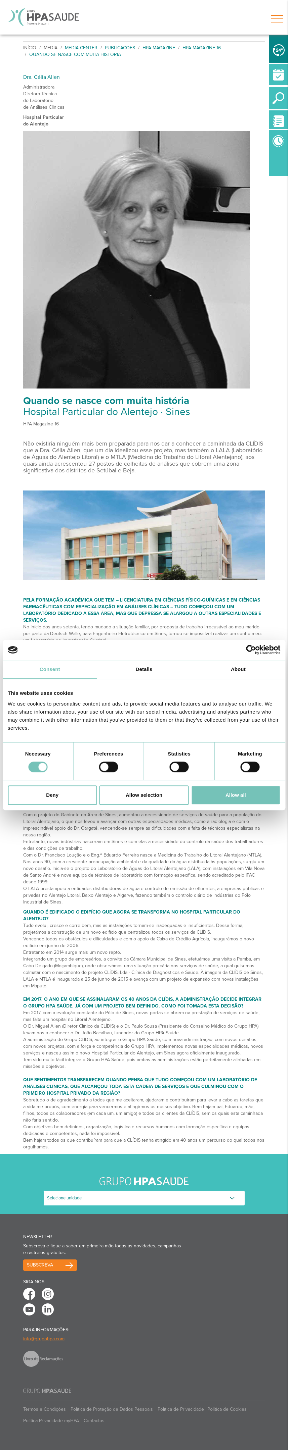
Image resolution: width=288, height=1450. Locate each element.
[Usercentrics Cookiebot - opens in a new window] (250, 650)
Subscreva (40, 1265)
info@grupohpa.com (44, 1339)
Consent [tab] (50, 669)
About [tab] (238, 669)
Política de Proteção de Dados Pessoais (112, 1409)
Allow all (235, 795)
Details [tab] (144, 669)
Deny (52, 795)
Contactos (94, 1420)
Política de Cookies (227, 1409)
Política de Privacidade (181, 1409)
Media (50, 48)
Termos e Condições (44, 1409)
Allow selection (144, 795)
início (29, 48)
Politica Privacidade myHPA (51, 1420)
